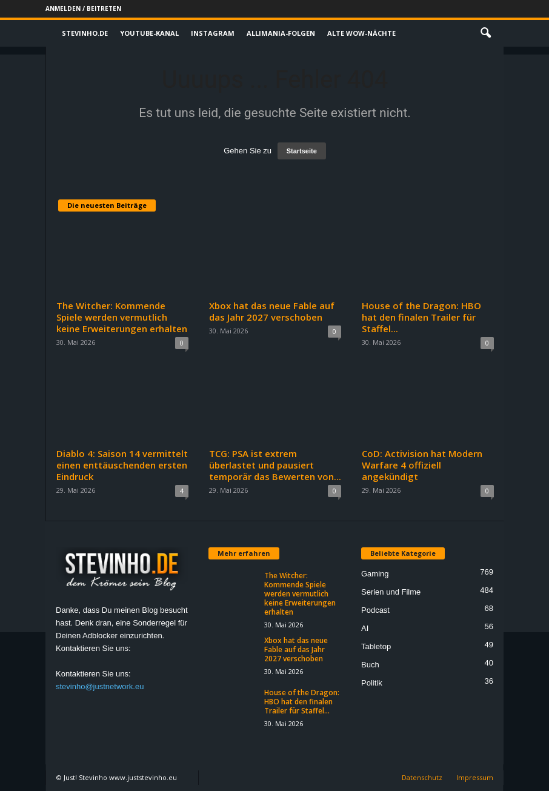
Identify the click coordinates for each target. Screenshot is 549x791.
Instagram (213, 33)
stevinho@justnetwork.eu (100, 686)
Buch (370, 664)
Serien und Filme (391, 591)
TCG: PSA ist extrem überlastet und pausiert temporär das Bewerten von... (275, 464)
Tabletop (376, 646)
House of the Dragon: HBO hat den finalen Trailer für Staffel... (421, 317)
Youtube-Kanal (149, 33)
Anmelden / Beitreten (83, 8)
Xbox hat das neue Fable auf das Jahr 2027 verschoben (271, 311)
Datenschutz (422, 777)
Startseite (302, 151)
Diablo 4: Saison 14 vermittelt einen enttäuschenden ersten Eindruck (122, 464)
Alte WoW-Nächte (361, 33)
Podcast (375, 610)
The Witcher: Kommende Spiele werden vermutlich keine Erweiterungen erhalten (121, 317)
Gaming (375, 573)
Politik (371, 682)
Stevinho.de (85, 33)
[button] (485, 33)
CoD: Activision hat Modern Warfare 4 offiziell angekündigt (422, 464)
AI (364, 628)
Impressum (474, 777)
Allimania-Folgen (281, 33)
